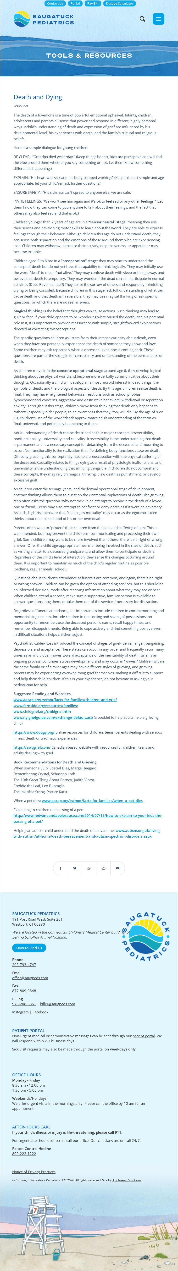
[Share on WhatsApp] (89, 868)
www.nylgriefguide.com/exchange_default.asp (53, 717)
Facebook (40, 1012)
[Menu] (158, 19)
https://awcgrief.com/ (32, 747)
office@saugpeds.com (30, 977)
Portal (75, 3)
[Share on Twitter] (75, 868)
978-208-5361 (24, 1003)
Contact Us (55, 3)
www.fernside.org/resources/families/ (46, 705)
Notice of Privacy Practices (34, 1171)
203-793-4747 (24, 964)
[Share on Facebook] (60, 868)
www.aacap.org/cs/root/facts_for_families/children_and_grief (65, 699)
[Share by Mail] (118, 868)
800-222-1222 (24, 1153)
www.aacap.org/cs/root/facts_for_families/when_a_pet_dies (92, 800)
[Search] (140, 18)
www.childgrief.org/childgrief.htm (42, 711)
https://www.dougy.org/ (34, 732)
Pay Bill (93, 3)
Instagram (20, 1012)
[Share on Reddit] (103, 868)
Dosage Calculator (119, 3)
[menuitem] (55, 3)
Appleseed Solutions (126, 1180)
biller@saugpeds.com (57, 1003)
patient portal (144, 1035)
